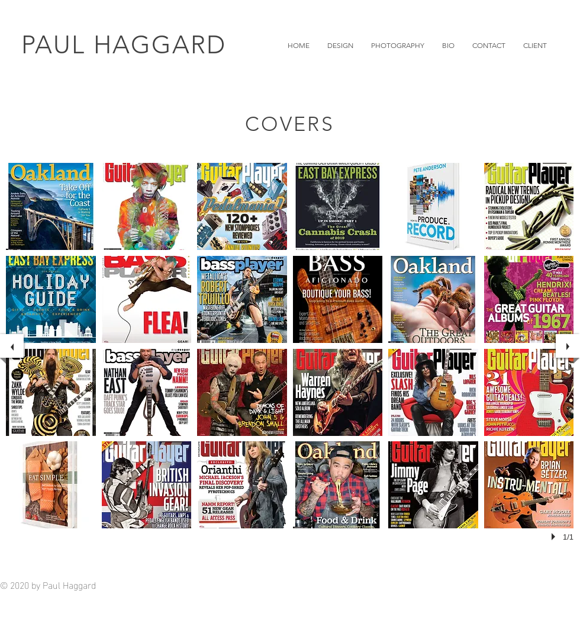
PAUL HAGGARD (123, 45)
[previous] (12, 346)
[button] (340, 46)
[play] (555, 536)
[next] (567, 346)
